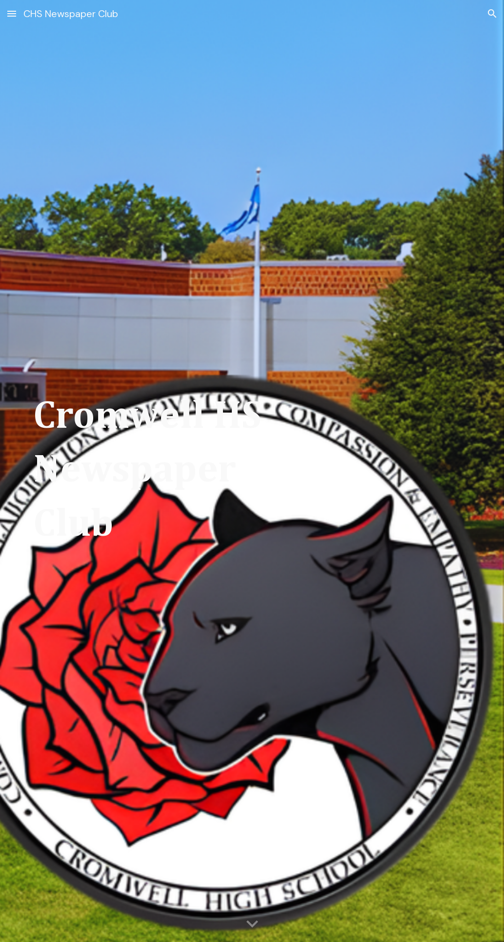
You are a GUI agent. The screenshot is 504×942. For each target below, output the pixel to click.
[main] (156, 471)
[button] (11, 13)
